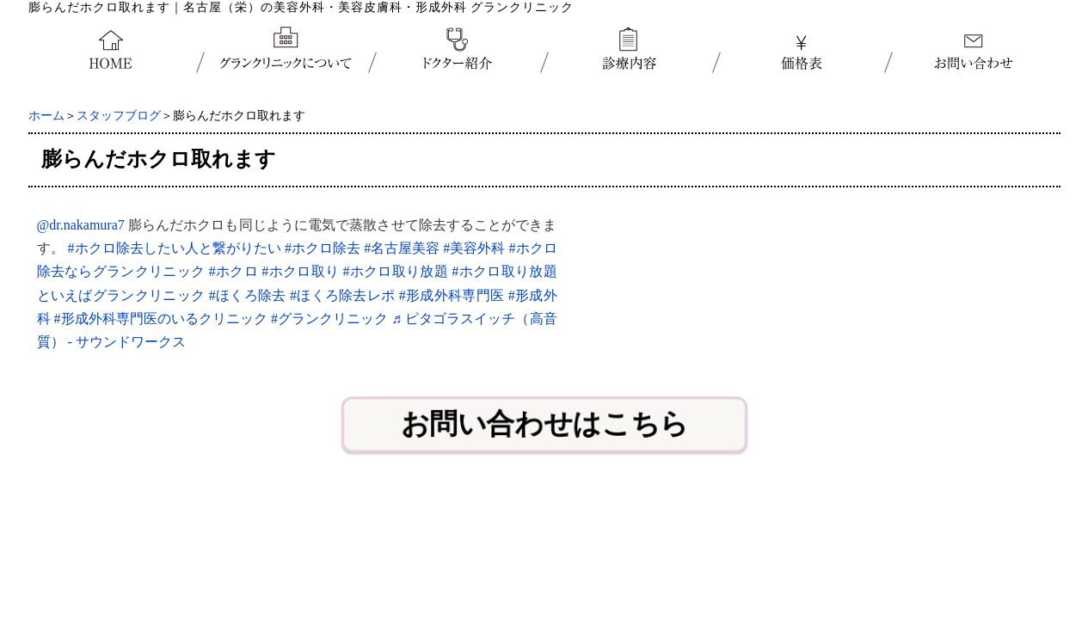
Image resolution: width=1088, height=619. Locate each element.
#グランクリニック (329, 318)
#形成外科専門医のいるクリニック (160, 318)
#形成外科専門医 (452, 295)
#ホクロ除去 (322, 248)
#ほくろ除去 (247, 295)
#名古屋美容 (402, 248)
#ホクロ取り (300, 271)
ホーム (46, 115)
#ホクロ (233, 271)
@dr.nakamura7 (81, 225)
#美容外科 (474, 248)
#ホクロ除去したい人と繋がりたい (174, 248)
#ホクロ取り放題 (395, 271)
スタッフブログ (119, 115)
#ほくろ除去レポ (343, 295)
